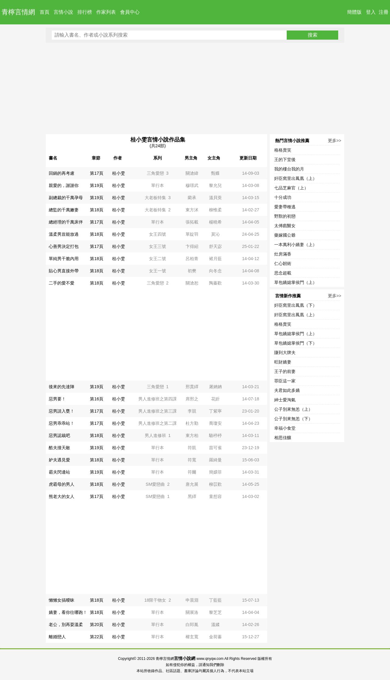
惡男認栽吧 (59, 435)
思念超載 (282, 272)
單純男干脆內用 (64, 258)
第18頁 (96, 209)
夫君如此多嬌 (287, 390)
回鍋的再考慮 (61, 173)
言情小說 (63, 12)
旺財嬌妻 (282, 362)
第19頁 (96, 185)
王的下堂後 (285, 159)
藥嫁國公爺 (285, 235)
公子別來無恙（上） (293, 409)
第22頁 (96, 636)
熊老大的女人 (61, 496)
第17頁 (96, 173)
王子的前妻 (285, 371)
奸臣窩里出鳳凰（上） (295, 178)
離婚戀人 (57, 636)
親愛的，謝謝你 (64, 185)
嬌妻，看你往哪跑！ (68, 612)
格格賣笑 (282, 150)
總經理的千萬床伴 (66, 222)
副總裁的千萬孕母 (66, 197)
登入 (371, 12)
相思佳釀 (282, 437)
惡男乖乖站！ (61, 423)
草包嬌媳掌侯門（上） (295, 282)
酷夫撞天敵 (59, 447)
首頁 (44, 12)
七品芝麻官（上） (291, 187)
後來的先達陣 (61, 386)
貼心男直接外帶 (64, 270)
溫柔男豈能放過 (64, 234)
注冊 (383, 12)
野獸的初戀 (285, 216)
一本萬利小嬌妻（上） (295, 244)
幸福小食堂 (285, 428)
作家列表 (106, 12)
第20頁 (96, 624)
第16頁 (96, 398)
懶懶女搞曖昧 (61, 600)
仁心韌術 (282, 263)
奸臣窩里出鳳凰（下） (295, 305)
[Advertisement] (195, 88)
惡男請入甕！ (61, 411)
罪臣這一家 (285, 380)
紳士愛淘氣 (285, 399)
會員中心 (130, 12)
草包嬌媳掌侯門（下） (295, 343)
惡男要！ (57, 398)
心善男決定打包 (64, 246)
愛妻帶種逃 (285, 206)
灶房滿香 (282, 254)
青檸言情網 (18, 12)
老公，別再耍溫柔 (66, 624)
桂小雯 (118, 173)
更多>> (334, 140)
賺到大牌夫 (285, 352)
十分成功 (282, 197)
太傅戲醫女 (285, 225)
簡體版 (354, 12)
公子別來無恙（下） (293, 418)
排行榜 (84, 12)
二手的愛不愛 (61, 283)
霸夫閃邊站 (59, 472)
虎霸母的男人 (61, 484)
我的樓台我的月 (289, 168)
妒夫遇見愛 (59, 459)
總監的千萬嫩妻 (64, 209)
